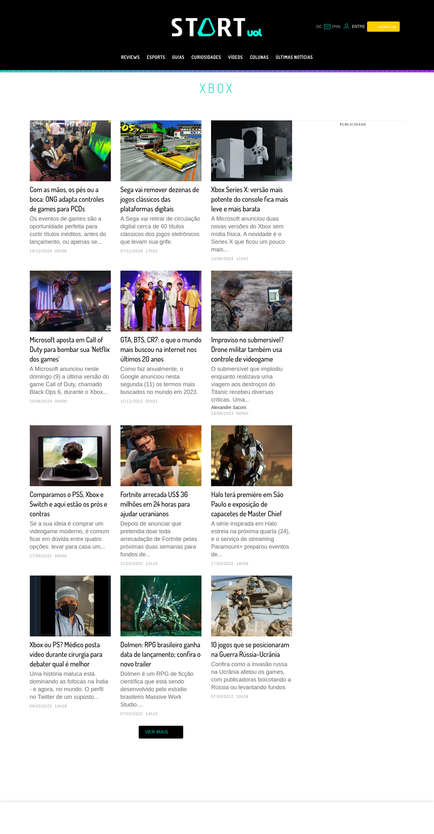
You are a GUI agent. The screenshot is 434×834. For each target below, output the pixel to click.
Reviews (115, 57)
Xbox (217, 88)
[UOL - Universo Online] (254, 33)
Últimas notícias (307, 57)
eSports (144, 57)
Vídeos (238, 57)
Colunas (265, 57)
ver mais (161, 770)
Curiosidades (203, 57)
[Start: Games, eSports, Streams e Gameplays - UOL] (209, 27)
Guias (170, 57)
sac (319, 26)
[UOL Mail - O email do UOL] (332, 26)
